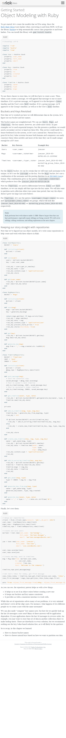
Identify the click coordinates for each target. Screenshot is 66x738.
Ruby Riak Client (7, 27)
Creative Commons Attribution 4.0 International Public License (33, 644)
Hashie (12, 30)
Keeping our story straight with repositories (25, 227)
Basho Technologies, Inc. (38, 647)
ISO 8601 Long (56, 176)
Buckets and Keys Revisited (16, 111)
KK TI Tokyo (38, 648)
